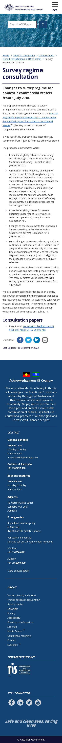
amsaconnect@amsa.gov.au (22, 457)
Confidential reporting (19, 635)
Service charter (15, 604)
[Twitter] (28, 340)
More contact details (18, 570)
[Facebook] (20, 340)
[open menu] (55, 5)
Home (5, 55)
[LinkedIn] (36, 340)
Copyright (12, 608)
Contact (11, 640)
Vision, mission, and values (21, 595)
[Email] (45, 340)
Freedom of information (20, 622)
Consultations (46, 55)
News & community (24, 55)
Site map (12, 626)
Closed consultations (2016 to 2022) (21, 59)
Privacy (11, 613)
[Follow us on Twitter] (29, 702)
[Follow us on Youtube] (38, 702)
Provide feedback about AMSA (23, 599)
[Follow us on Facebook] (11, 702)
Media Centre (14, 631)
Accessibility (13, 617)
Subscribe (12, 644)
